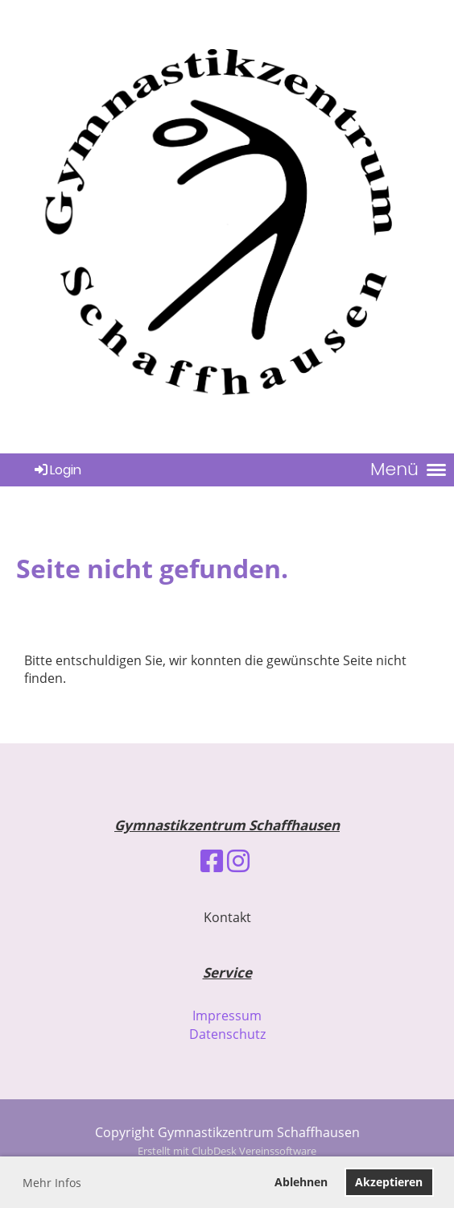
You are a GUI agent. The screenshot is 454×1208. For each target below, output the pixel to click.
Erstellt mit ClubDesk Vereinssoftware (227, 1151)
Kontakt (227, 917)
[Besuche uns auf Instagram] (238, 860)
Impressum (227, 1015)
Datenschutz (227, 1034)
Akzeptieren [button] (389, 1181)
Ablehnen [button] (301, 1181)
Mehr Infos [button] (52, 1182)
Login (56, 470)
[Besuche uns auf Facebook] (211, 860)
